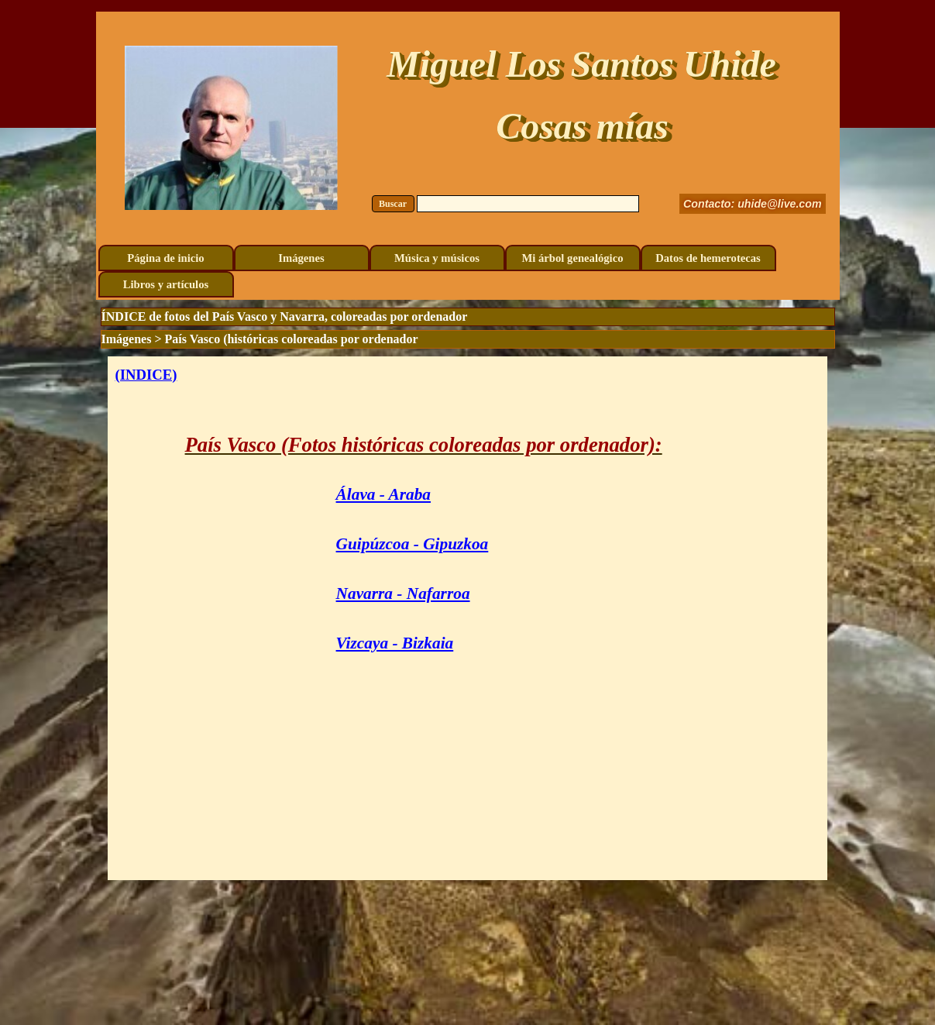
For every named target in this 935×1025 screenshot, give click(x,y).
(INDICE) (146, 374)
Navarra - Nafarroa (403, 593)
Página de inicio (165, 258)
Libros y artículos (165, 284)
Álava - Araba (383, 494)
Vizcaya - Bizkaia (395, 643)
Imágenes (301, 258)
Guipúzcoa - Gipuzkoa (412, 544)
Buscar (393, 203)
